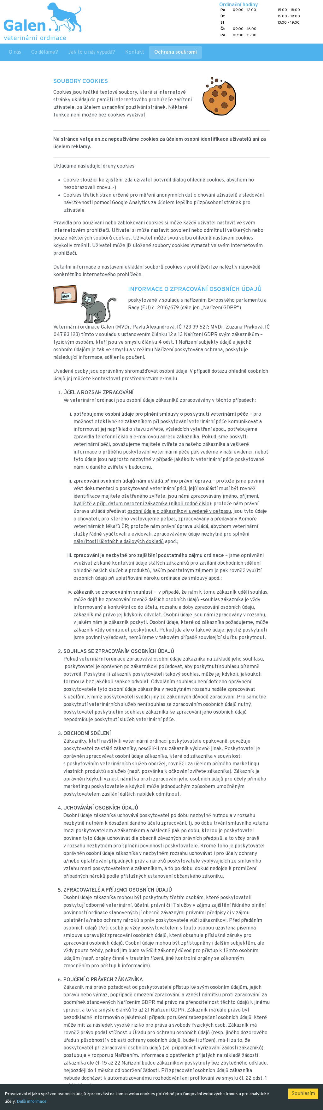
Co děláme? (44, 52)
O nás (15, 52)
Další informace (32, 1101)
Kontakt (134, 52)
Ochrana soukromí (175, 52)
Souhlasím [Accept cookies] (303, 1094)
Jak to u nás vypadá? (91, 52)
